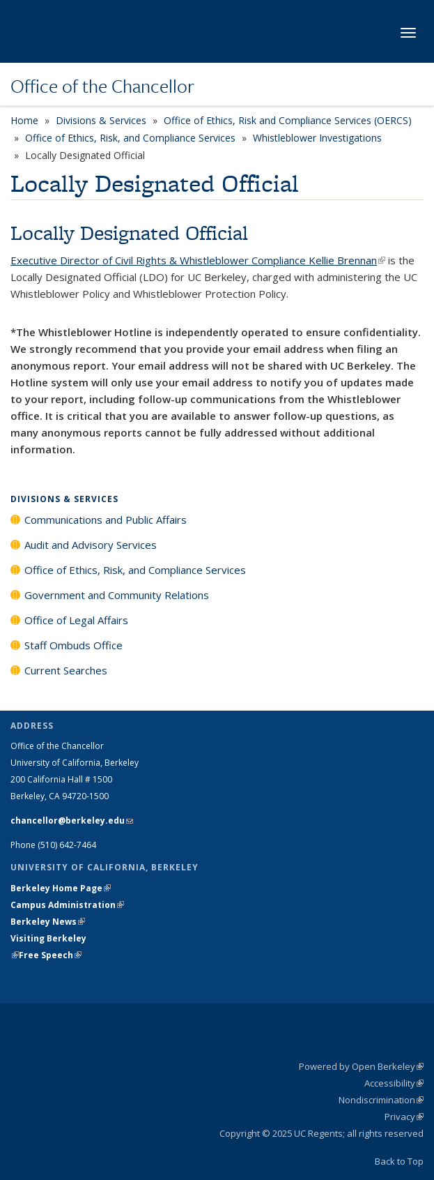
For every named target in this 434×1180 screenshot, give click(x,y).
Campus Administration (67, 905)
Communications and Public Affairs (105, 520)
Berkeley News (47, 922)
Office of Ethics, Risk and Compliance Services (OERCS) (288, 120)
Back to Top (399, 1161)
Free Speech (50, 955)
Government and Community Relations (116, 595)
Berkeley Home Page (60, 888)
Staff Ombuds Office (73, 645)
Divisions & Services (101, 120)
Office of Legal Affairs (76, 620)
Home (24, 120)
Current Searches (65, 670)
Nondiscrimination (381, 1100)
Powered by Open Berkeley (361, 1066)
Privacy (404, 1116)
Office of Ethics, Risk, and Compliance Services (130, 137)
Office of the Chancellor (102, 85)
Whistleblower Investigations (317, 137)
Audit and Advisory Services (90, 545)
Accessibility (394, 1083)
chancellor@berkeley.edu (71, 820)
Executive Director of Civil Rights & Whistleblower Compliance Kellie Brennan (197, 260)
